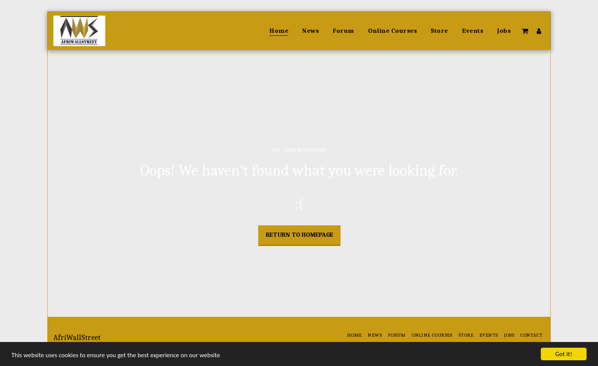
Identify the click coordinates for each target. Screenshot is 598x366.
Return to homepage (299, 234)
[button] (525, 31)
